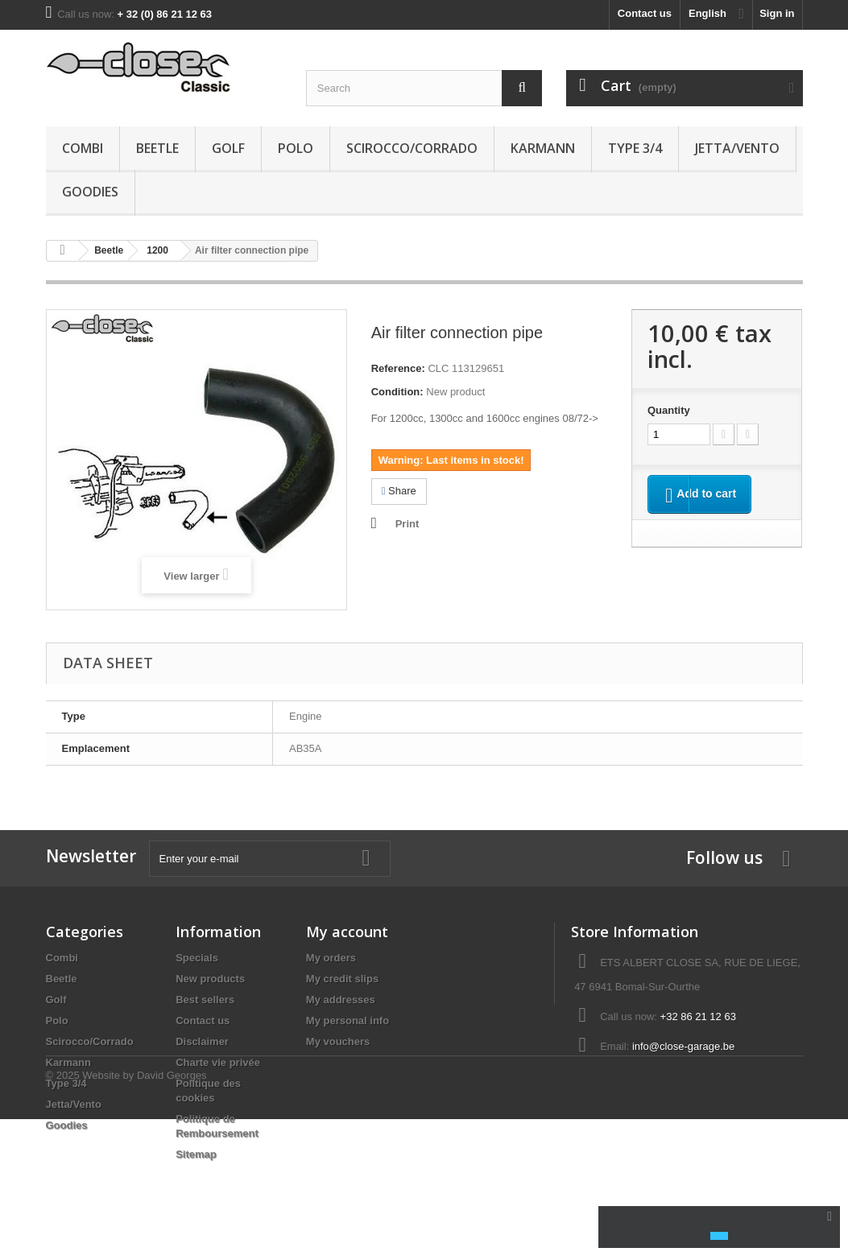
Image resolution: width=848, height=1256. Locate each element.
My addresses (340, 1000)
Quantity (668, 410)
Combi (82, 148)
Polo (295, 148)
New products (210, 979)
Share (399, 491)
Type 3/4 (635, 148)
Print (407, 524)
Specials (197, 958)
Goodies (90, 191)
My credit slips (342, 979)
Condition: (397, 392)
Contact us (645, 13)
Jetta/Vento (737, 148)
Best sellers (205, 1000)
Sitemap (196, 1154)
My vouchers (338, 1041)
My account (347, 931)
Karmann (543, 148)
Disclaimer (202, 1041)
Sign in (776, 13)
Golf (228, 148)
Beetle (157, 148)
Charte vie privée (218, 1062)
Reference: (398, 368)
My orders (331, 958)
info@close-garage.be (683, 1046)
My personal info (347, 1020)
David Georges (172, 1212)
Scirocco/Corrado (412, 148)
